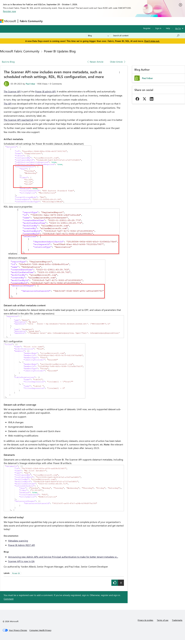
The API (8, 103)
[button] (119, 72)
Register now (9, 11)
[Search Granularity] (98, 35)
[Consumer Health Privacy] (40, 630)
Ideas (74, 21)
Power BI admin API (45, 91)
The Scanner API (12, 91)
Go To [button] (178, 28)
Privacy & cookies (145, 620)
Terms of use (162, 620)
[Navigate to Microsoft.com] (8, 21)
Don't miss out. (152, 41)
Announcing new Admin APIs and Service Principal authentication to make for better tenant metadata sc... (63, 556)
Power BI (16, 573)
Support (124, 21)
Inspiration (62, 21)
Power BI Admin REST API (21, 545)
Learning (112, 21)
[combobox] (146, 35)
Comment (8, 598)
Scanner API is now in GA (21, 561)
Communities (87, 21)
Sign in (158, 28)
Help (168, 28)
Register (147, 28)
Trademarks (177, 620)
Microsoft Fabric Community (19, 51)
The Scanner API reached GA (18, 119)
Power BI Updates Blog (60, 51)
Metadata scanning (18, 540)
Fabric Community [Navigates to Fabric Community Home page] (31, 21)
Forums (49, 21)
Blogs (100, 21)
